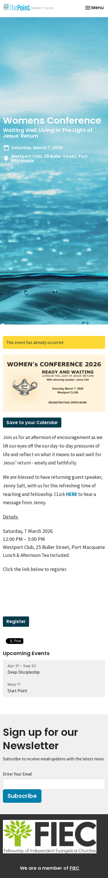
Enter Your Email (17, 774)
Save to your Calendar (32, 423)
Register (16, 621)
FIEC (74, 868)
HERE (71, 494)
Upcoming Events (26, 653)
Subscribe (22, 796)
